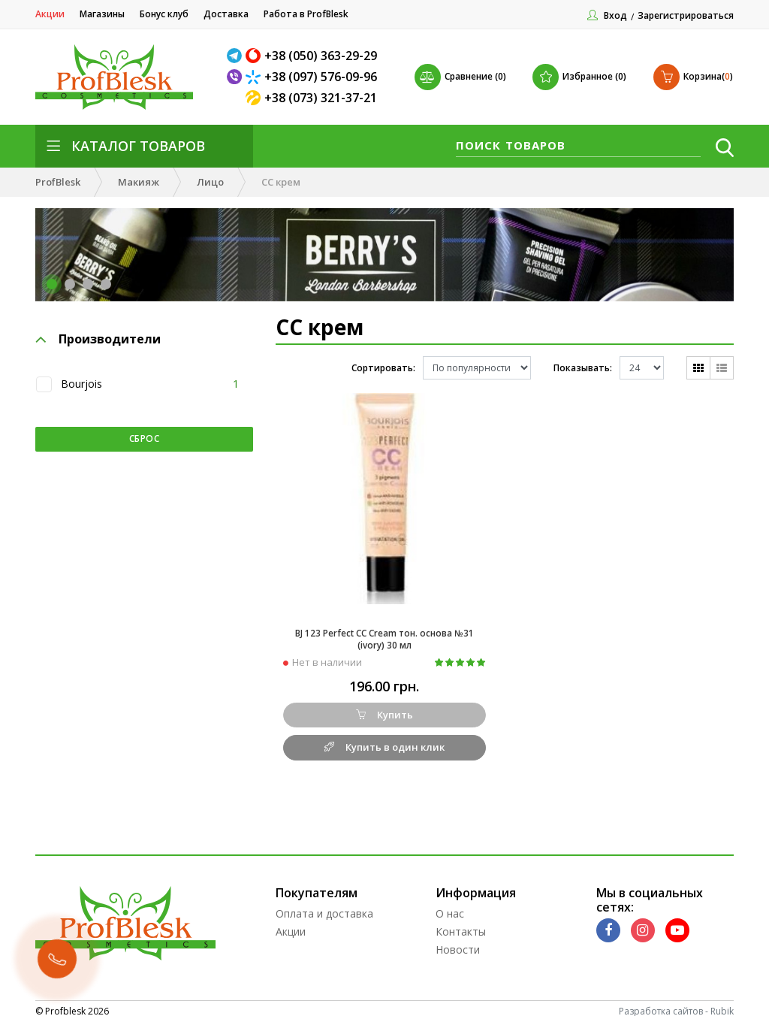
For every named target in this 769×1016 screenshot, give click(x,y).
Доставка (226, 14)
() (693, 77)
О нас (450, 907)
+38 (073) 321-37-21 (320, 97)
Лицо (210, 182)
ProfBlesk (57, 182)
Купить (384, 708)
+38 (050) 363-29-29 (320, 55)
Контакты (461, 925)
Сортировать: (383, 367)
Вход (615, 15)
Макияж (138, 182)
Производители (98, 340)
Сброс (144, 438)
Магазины (102, 14)
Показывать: (582, 367)
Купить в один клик (384, 741)
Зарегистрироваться (686, 15)
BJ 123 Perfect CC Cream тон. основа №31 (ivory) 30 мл (384, 632)
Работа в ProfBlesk (306, 14)
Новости (458, 943)
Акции (50, 14)
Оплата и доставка (324, 907)
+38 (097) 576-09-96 (320, 76)
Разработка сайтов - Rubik (676, 1005)
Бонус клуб (164, 14)
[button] (52, 284)
